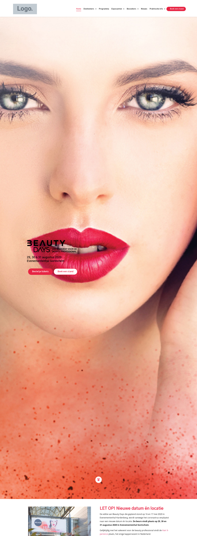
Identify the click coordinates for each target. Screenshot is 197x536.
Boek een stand (177, 9)
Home (78, 9)
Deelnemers (90, 9)
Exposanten (117, 9)
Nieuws (144, 9)
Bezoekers (133, 9)
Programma (104, 9)
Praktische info (157, 9)
